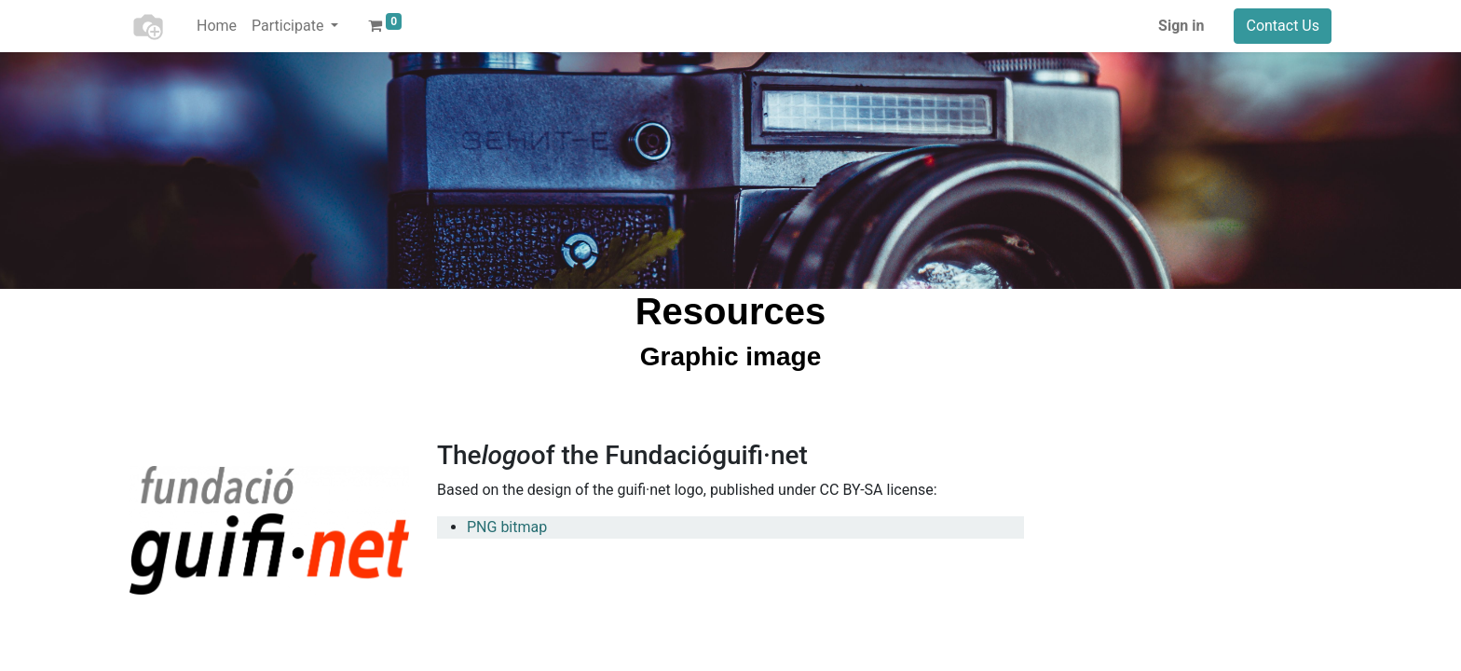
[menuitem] (216, 26)
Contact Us (1282, 25)
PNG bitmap (507, 527)
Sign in (1181, 25)
